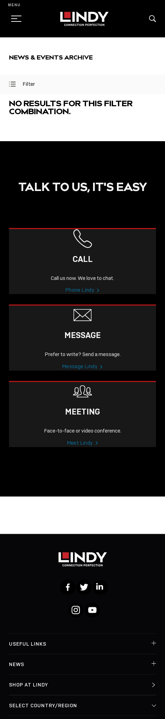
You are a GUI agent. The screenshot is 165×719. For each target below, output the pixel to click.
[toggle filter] (12, 84)
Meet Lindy (80, 454)
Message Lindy (80, 377)
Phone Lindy (79, 301)
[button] (152, 19)
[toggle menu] (14, 18)
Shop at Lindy (28, 685)
